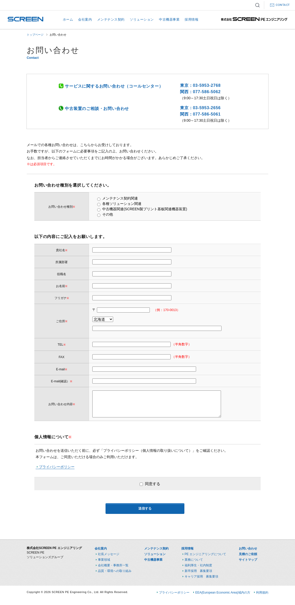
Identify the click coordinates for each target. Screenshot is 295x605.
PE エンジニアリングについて (205, 554)
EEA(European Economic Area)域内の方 (222, 592)
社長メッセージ (108, 554)
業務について (194, 559)
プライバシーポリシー (57, 467)
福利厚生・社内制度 (198, 565)
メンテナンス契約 (111, 19)
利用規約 (262, 592)
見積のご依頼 (248, 554)
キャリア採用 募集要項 (201, 576)
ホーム (68, 19)
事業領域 (104, 559)
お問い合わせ (248, 548)
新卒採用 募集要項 (198, 571)
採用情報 (191, 19)
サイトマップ (248, 559)
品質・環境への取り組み (114, 571)
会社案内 (85, 19)
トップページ (35, 34)
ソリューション (142, 19)
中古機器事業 (169, 19)
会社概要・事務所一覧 (113, 565)
